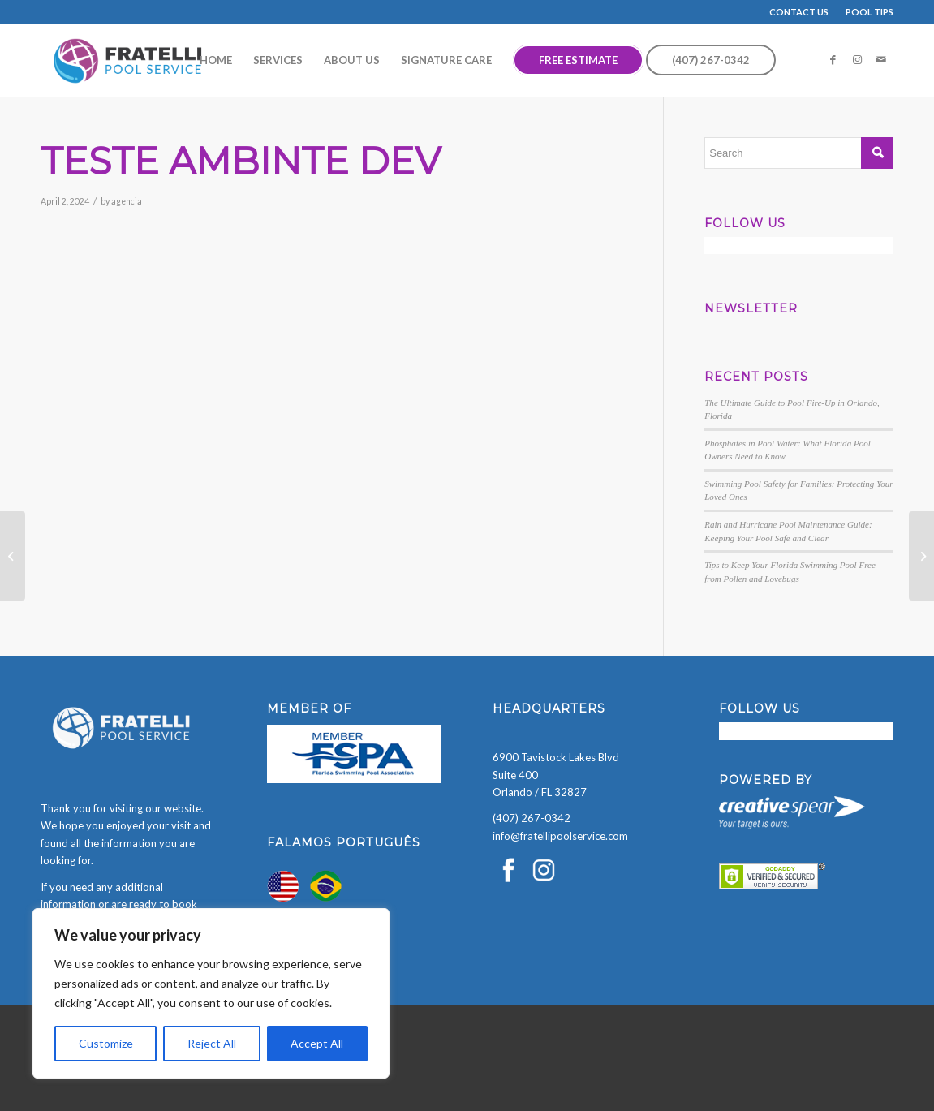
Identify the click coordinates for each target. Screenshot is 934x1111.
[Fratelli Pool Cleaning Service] (128, 60)
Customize (106, 1043)
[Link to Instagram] (857, 59)
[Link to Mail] (881, 59)
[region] (211, 993)
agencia (126, 201)
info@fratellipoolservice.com (560, 835)
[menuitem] (799, 12)
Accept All (317, 1043)
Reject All (211, 1043)
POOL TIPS (869, 11)
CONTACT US (799, 11)
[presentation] (123, 1079)
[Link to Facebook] (832, 59)
